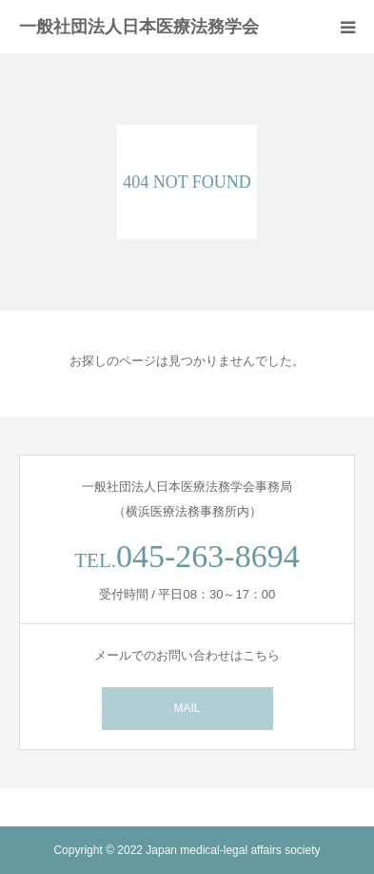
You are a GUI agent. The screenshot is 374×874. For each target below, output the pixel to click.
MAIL (186, 708)
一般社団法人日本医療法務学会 (139, 26)
